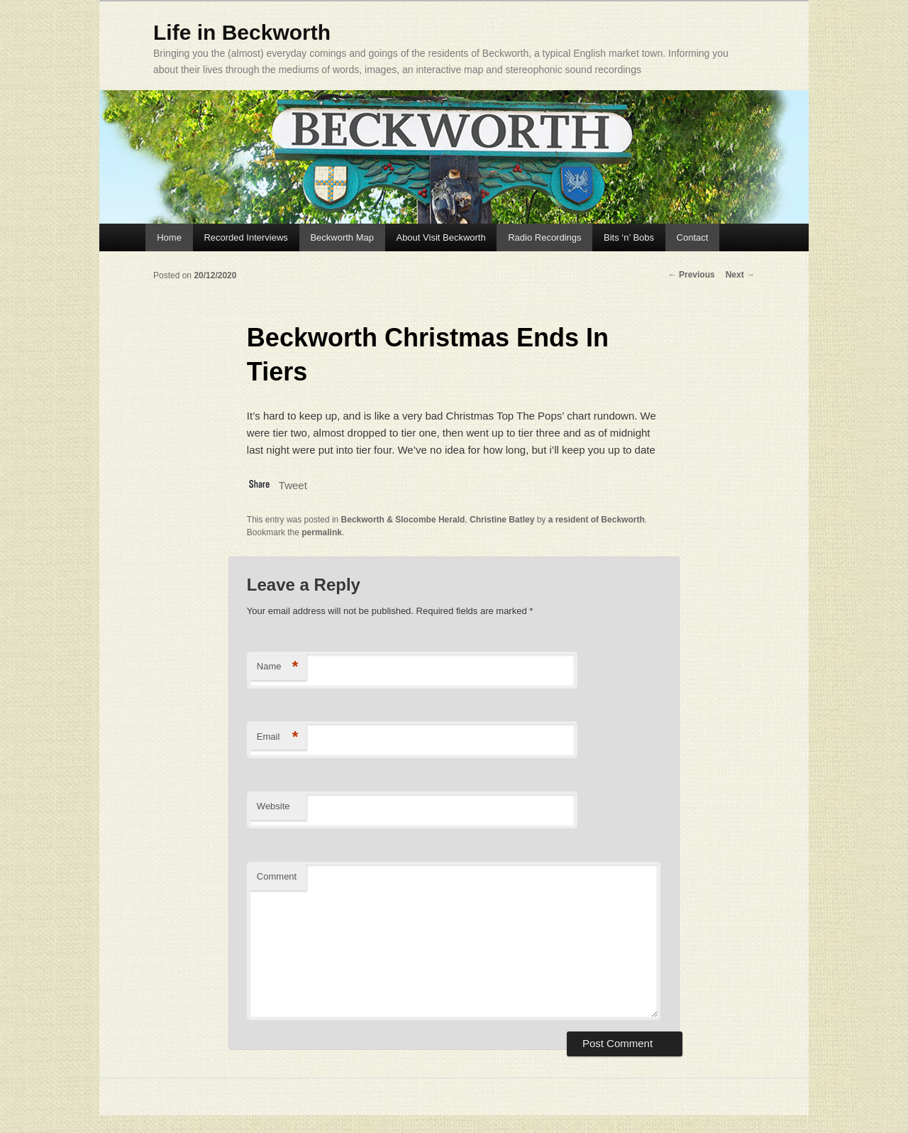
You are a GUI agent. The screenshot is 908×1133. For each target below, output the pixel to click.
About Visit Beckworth (440, 237)
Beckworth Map (342, 237)
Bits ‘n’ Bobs (629, 237)
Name (278, 667)
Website (273, 806)
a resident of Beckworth (596, 520)
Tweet (293, 485)
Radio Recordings (544, 237)
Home (169, 237)
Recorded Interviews (246, 237)
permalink (321, 532)
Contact (693, 237)
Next (740, 275)
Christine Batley (502, 520)
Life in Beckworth (242, 32)
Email (278, 737)
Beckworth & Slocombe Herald (403, 520)
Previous (691, 275)
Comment (277, 876)
